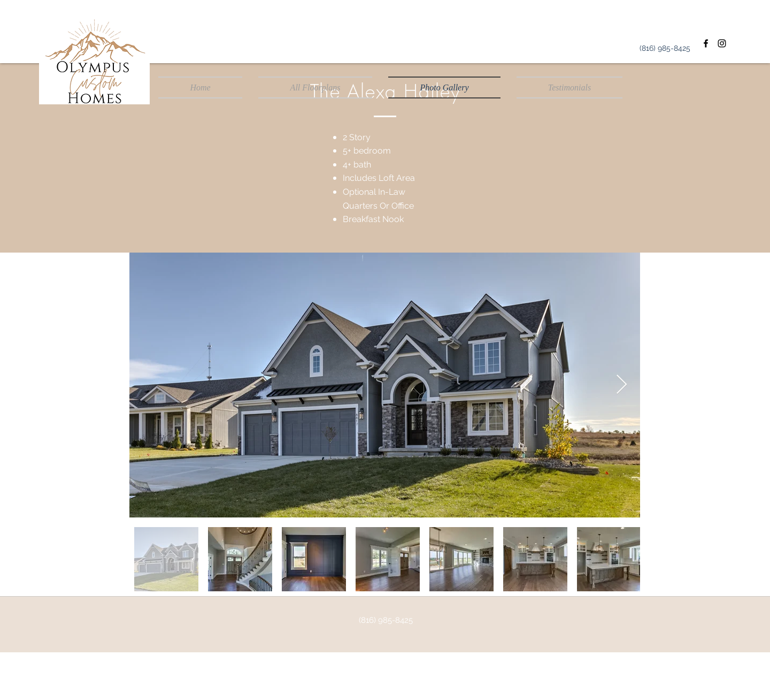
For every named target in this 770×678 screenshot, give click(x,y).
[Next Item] (621, 385)
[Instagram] (722, 43)
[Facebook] (705, 43)
